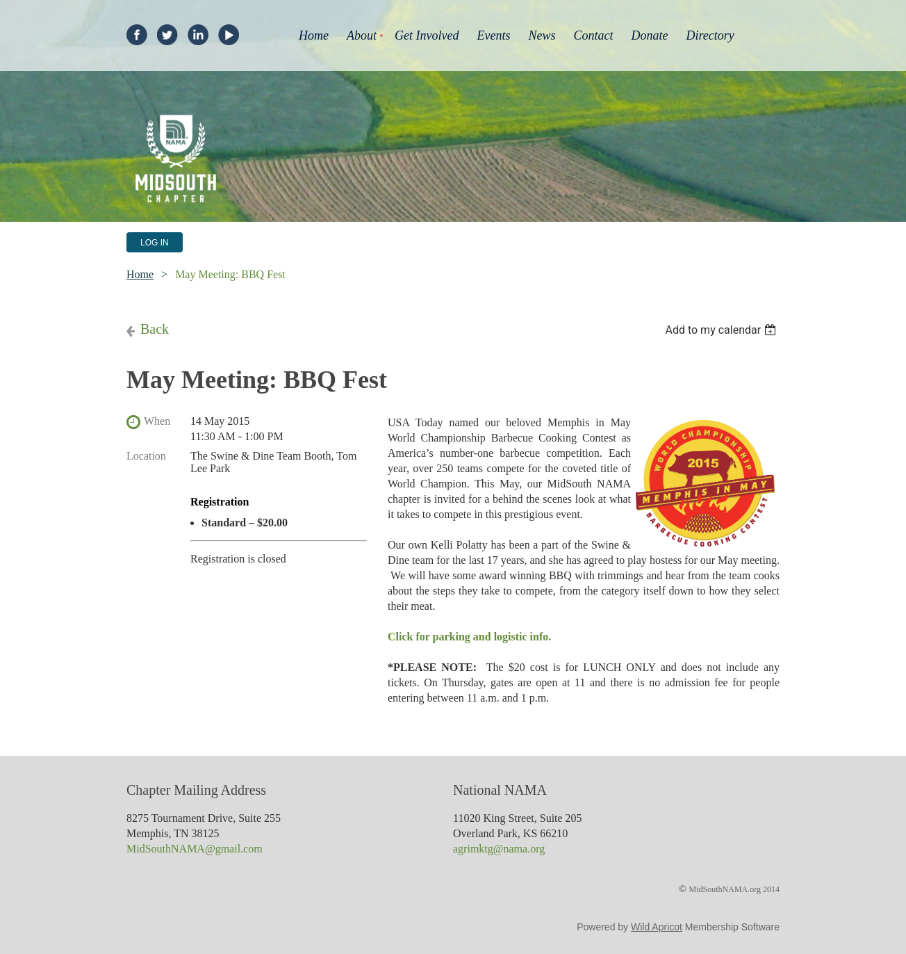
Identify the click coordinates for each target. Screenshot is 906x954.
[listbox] (722, 330)
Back (154, 329)
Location (146, 456)
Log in (154, 243)
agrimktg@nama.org (499, 849)
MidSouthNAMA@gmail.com (194, 849)
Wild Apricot (656, 926)
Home (140, 274)
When (157, 421)
